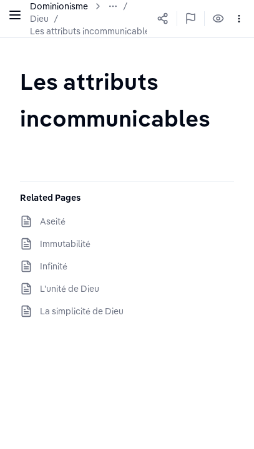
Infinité (53, 266)
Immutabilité (65, 243)
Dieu (39, 18)
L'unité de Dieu (69, 288)
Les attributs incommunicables (92, 31)
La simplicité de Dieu (82, 311)
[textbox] (127, 99)
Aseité (53, 221)
